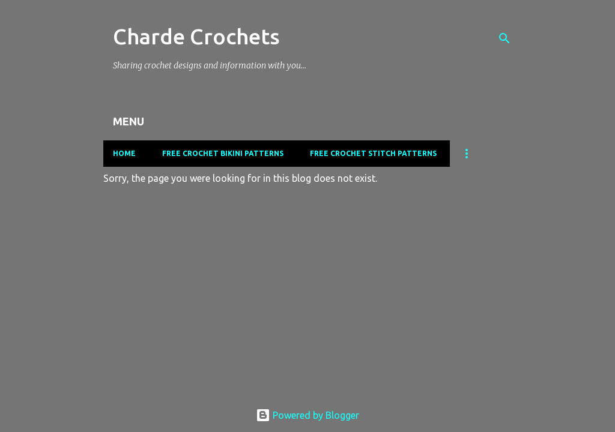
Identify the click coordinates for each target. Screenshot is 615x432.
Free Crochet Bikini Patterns (222, 153)
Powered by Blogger (307, 415)
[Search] (504, 38)
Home (124, 153)
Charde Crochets (196, 36)
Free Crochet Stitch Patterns (373, 153)
